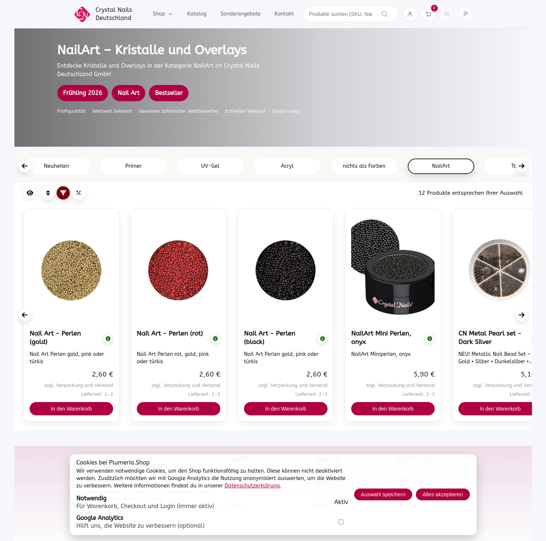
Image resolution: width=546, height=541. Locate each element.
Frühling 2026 (82, 92)
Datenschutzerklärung (252, 486)
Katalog (196, 14)
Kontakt (284, 14)
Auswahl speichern (383, 494)
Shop (163, 14)
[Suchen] (384, 14)
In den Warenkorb (71, 409)
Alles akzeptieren (443, 494)
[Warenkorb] (428, 14)
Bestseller (169, 92)
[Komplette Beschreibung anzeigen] (108, 339)
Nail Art (128, 92)
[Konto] (410, 14)
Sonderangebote (241, 14)
